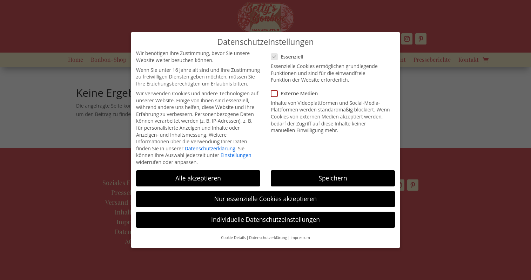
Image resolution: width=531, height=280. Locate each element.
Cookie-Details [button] (233, 237)
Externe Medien (297, 93)
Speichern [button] (332, 178)
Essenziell (290, 56)
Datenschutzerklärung (210, 148)
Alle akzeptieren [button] (198, 178)
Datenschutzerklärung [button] (268, 237)
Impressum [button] (300, 237)
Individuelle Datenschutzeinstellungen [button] (265, 219)
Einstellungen (236, 155)
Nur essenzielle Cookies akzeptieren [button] (265, 198)
